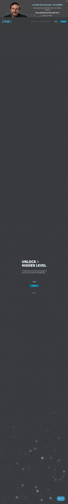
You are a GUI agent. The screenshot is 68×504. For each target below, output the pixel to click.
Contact (45, 21)
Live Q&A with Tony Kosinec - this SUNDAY (47, 5)
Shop (49, 21)
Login (55, 21)
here (57, 13)
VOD (36, 21)
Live (39, 21)
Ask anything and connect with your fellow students (47, 9)
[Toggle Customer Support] (61, 498)
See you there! (47, 15)
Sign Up (63, 21)
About (42, 21)
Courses (33, 21)
